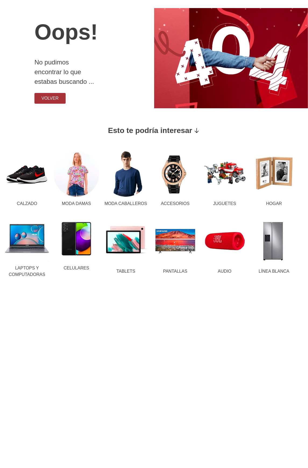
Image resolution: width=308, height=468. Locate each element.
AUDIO (225, 271)
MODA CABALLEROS (125, 203)
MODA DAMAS (76, 203)
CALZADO (27, 203)
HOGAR (274, 203)
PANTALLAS (175, 271)
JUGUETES (224, 203)
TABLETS (125, 271)
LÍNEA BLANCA (274, 271)
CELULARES (76, 268)
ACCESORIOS (175, 203)
